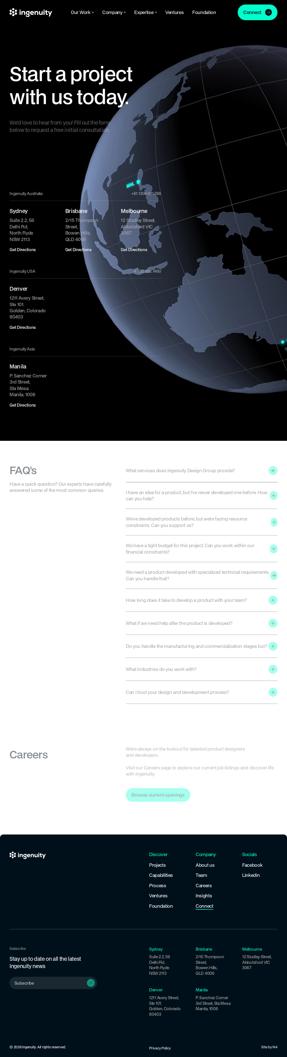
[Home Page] (31, 12)
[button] (82, 12)
